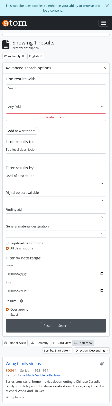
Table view (83, 343)
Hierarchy (39, 343)
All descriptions (21, 248)
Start (9, 266)
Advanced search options (28, 68)
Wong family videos (23, 363)
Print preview (15, 343)
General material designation (27, 226)
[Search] (56, 88)
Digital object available (22, 192)
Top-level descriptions (26, 243)
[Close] (107, 5)
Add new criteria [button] (20, 131)
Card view (62, 343)
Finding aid (14, 209)
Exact (14, 314)
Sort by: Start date (56, 350)
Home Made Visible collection (38, 375)
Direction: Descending (91, 350)
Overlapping (19, 309)
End (8, 283)
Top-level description (21, 149)
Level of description (20, 176)
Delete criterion (56, 117)
